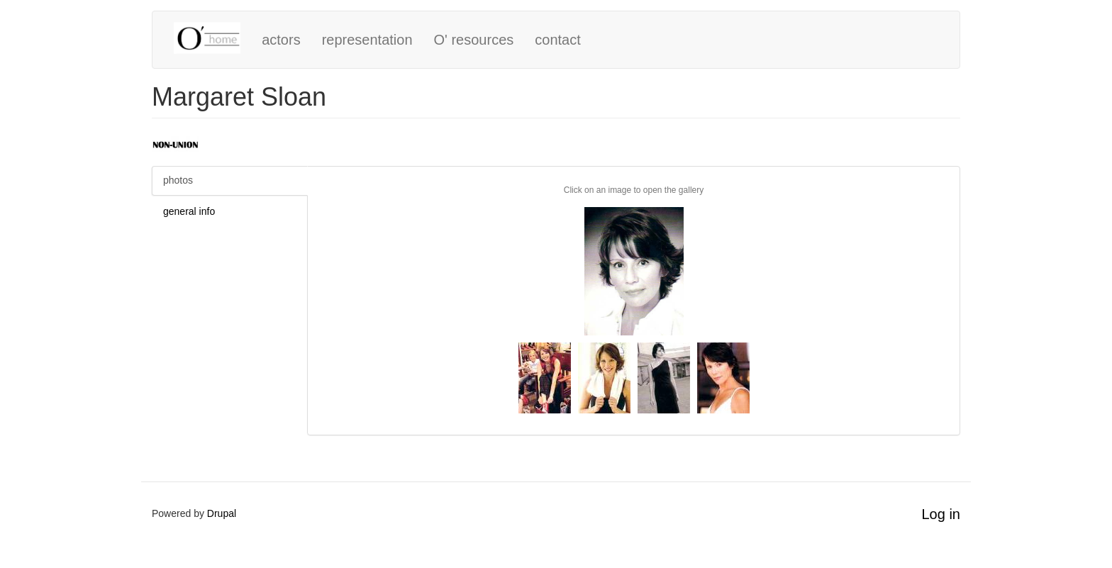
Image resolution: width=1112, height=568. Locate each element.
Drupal (221, 513)
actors (281, 40)
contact (557, 40)
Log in (941, 514)
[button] (634, 271)
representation (367, 40)
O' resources (474, 40)
